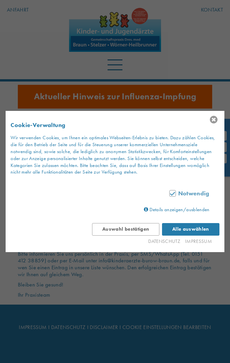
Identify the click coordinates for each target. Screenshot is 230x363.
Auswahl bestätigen (125, 229)
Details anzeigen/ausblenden (179, 209)
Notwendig (194, 193)
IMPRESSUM (198, 241)
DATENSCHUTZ (164, 241)
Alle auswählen (190, 229)
